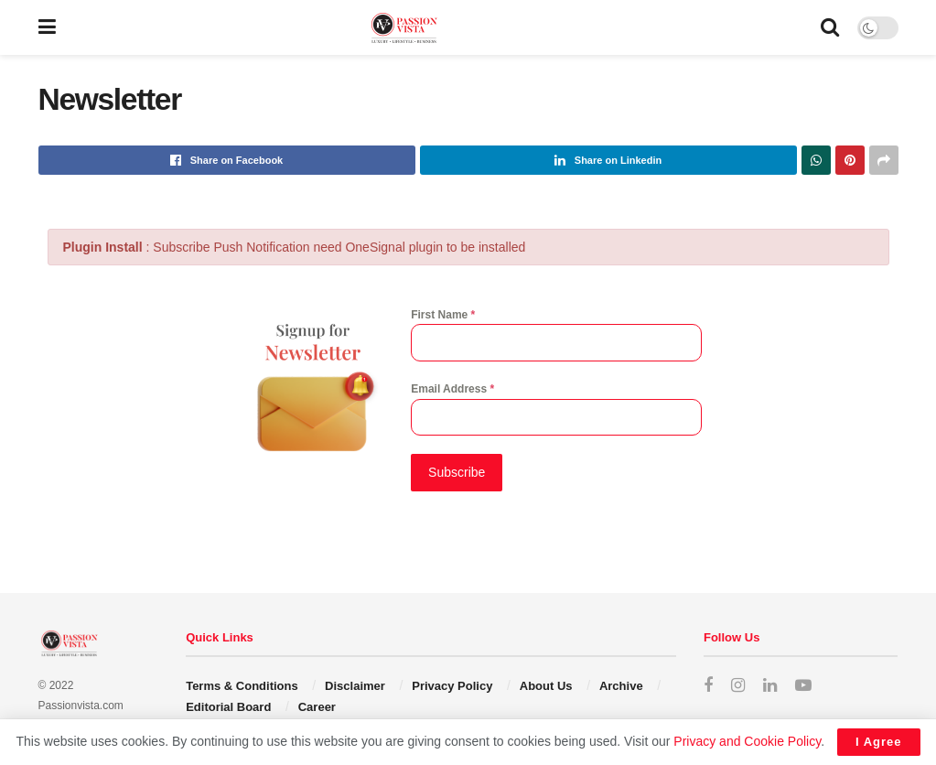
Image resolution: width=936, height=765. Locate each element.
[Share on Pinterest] (850, 160)
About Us (546, 685)
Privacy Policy (452, 685)
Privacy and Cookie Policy (747, 741)
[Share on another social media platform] (883, 160)
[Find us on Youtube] (803, 684)
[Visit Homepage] (438, 28)
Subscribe (456, 472)
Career (317, 705)
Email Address (452, 388)
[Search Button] (830, 27)
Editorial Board (228, 705)
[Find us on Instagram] (738, 684)
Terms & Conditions (242, 685)
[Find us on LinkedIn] (770, 684)
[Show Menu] (47, 27)
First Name (443, 314)
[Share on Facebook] (226, 160)
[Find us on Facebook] (708, 684)
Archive (621, 685)
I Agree (878, 742)
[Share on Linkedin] (608, 160)
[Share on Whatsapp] (816, 160)
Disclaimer (355, 685)
